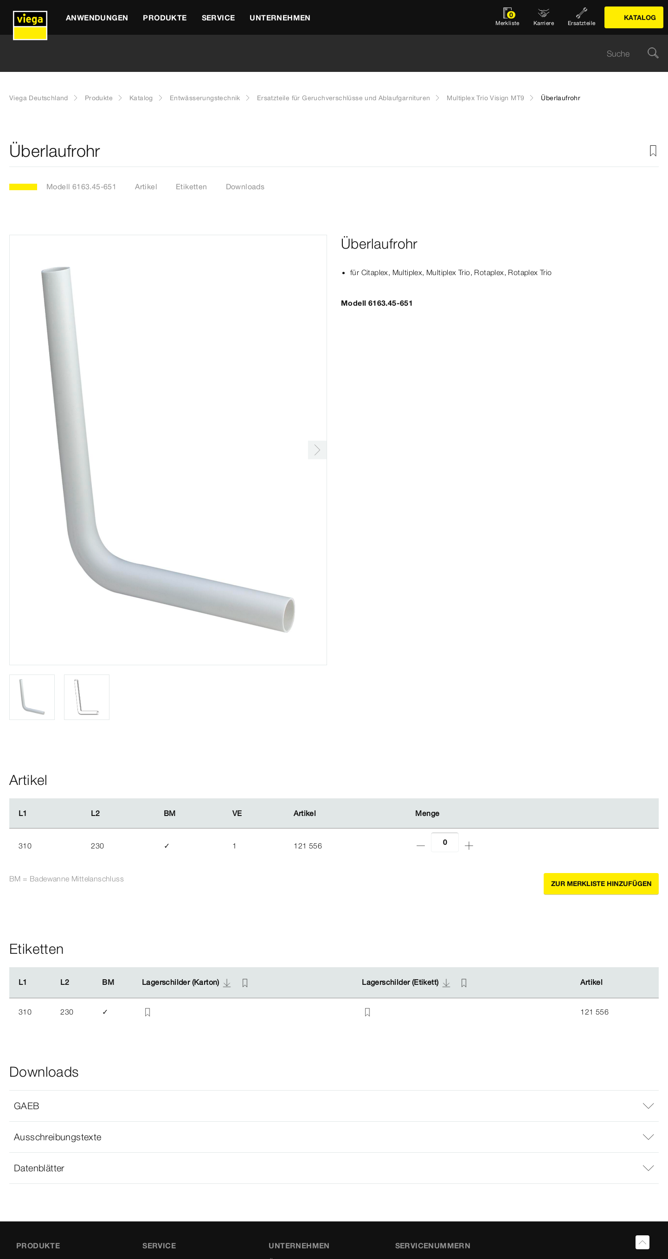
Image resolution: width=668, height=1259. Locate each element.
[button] (334, 1106)
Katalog (141, 98)
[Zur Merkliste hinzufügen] (653, 151)
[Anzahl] (445, 842)
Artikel (146, 186)
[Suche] (653, 54)
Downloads (245, 186)
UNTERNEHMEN (299, 1245)
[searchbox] (326, 54)
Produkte (99, 98)
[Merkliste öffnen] (507, 17)
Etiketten (191, 186)
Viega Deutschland (38, 98)
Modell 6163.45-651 (81, 186)
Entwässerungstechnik (205, 98)
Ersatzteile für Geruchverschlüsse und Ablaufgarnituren (343, 98)
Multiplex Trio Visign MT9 (485, 98)
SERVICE (159, 1245)
